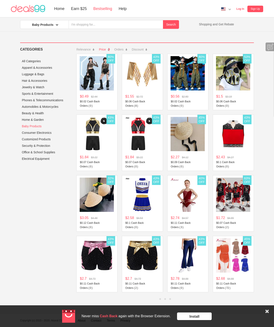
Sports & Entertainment (37, 93)
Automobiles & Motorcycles (40, 106)
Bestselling (102, 9)
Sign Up (255, 8)
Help (123, 9)
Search (171, 24)
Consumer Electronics (37, 132)
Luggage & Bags (33, 74)
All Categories (31, 61)
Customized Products (36, 139)
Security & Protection (36, 145)
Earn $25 (79, 9)
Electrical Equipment (36, 158)
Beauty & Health (33, 113)
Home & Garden (33, 119)
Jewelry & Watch (33, 87)
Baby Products (32, 126)
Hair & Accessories (34, 80)
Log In (240, 8)
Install (194, 316)
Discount (139, 49)
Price (104, 49)
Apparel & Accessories (37, 67)
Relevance (85, 49)
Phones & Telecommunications (42, 100)
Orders (120, 49)
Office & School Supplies (38, 152)
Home (59, 9)
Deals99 (28, 8)
